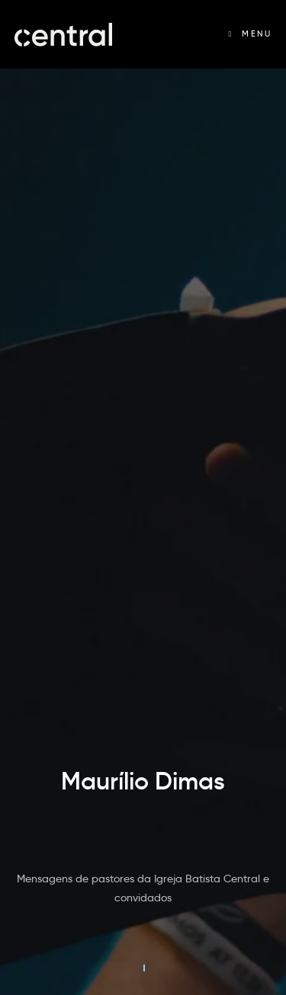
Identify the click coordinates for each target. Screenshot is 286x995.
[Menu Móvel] (250, 34)
